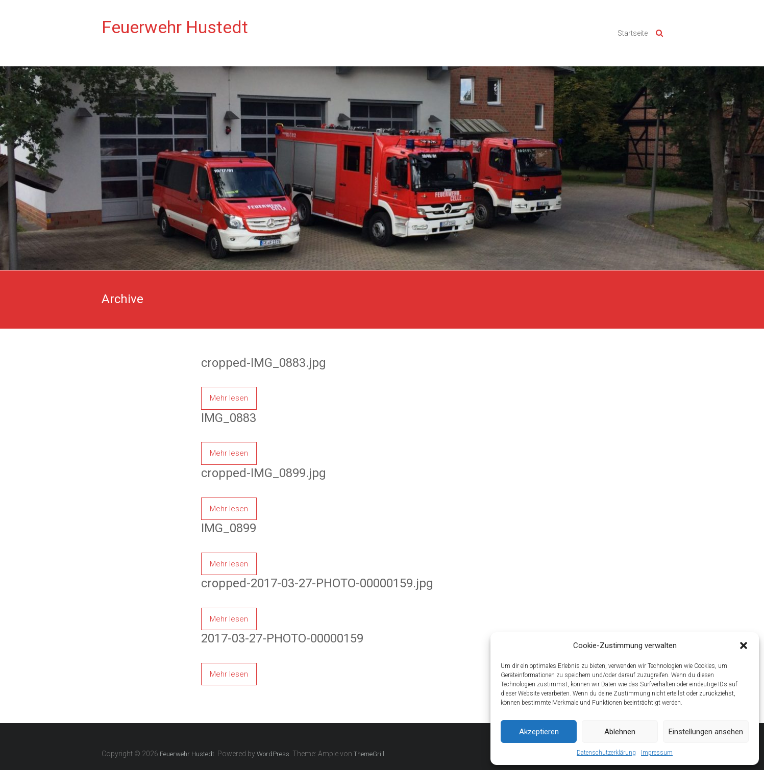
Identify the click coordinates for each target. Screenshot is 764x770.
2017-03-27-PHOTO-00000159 (282, 638)
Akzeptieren (539, 731)
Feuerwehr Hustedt (175, 27)
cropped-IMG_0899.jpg (263, 473)
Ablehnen (619, 731)
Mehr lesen (229, 398)
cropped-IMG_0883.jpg (263, 363)
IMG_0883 (228, 418)
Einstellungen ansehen (706, 731)
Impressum (657, 752)
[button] (743, 645)
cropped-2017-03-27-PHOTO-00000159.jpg (317, 583)
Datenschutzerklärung (606, 752)
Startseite (633, 33)
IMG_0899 (228, 528)
